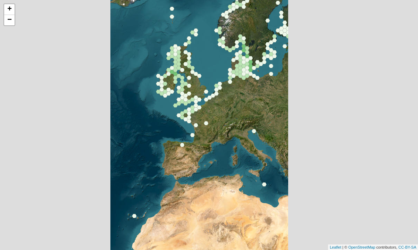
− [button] (9, 20)
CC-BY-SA (407, 247)
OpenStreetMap (361, 247)
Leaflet (335, 247)
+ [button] (9, 9)
